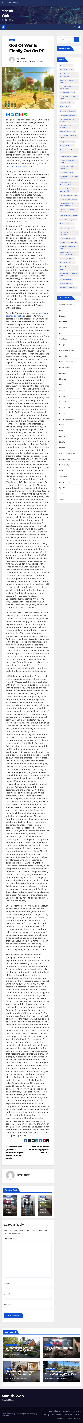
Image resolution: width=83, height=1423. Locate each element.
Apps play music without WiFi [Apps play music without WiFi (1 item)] (66, 75)
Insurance (63, 425)
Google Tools (64, 408)
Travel (61, 499)
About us (57, 1411)
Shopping (63, 476)
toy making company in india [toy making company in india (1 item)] (68, 274)
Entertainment (65, 368)
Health (62, 413)
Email (7, 1294)
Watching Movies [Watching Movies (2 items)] (66, 283)
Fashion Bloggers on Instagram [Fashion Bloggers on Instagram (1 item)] (67, 120)
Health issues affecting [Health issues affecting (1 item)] (68, 156)
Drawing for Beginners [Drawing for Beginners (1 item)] (68, 111)
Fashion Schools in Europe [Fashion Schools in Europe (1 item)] (67, 126)
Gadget (62, 390)
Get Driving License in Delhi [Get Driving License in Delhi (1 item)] (68, 137)
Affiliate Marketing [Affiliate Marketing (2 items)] (66, 70)
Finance (62, 379)
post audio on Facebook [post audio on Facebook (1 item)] (65, 233)
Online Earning (65, 459)
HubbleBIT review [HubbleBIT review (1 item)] (66, 172)
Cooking (62, 333)
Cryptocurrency (65, 339)
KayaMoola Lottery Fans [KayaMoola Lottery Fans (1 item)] (68, 195)
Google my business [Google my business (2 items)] (67, 146)
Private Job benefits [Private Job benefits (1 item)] (67, 238)
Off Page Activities (67, 453)
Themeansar (6, 1416)
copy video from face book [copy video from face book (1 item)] (68, 98)
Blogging (62, 316)
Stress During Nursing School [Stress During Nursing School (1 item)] (68, 268)
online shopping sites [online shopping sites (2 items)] (68, 220)
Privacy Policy (48, 1415)
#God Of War (37, 61)
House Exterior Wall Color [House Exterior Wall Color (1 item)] (67, 161)
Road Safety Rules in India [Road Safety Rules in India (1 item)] (67, 247)
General (62, 402)
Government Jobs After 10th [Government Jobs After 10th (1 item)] (68, 151)
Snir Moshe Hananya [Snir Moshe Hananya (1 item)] (67, 263)
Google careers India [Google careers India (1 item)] (67, 142)
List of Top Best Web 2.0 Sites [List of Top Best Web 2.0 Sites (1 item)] (68, 210)
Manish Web (13, 1396)
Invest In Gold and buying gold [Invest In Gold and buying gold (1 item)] (67, 190)
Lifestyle (63, 436)
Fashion (62, 373)
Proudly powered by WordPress (12, 1414)
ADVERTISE (77, 1411)
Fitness (62, 385)
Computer (63, 327)
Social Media (64, 482)
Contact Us (67, 1411)
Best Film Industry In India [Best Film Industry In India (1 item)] (67, 81)
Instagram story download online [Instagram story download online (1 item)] (66, 184)
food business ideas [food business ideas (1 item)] (67, 131)
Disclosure (69, 1415)
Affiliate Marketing (67, 305)
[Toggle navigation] (40, 27)
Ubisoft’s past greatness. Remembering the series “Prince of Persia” (14, 1152)
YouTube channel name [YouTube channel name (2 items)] (68, 287)
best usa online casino (17, 166)
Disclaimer (59, 1415)
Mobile (62, 442)
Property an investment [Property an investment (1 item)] (68, 242)
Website (7, 1304)
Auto (61, 310)
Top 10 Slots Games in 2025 (59, 1349)
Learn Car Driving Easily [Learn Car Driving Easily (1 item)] (68, 199)
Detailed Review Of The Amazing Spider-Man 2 (39, 1149)
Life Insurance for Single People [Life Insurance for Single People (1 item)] (66, 204)
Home (50, 1411)
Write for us (61, 1418)
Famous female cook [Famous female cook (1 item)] (68, 115)
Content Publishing (74, 1418)
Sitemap (78, 1415)
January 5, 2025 (13, 1378)
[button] (75, 27)
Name (7, 1284)
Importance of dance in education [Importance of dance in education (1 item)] (69, 178)
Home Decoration (66, 419)
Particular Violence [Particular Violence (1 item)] (67, 224)
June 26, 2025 (52, 1354)
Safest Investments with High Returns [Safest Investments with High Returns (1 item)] (67, 254)
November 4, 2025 (14, 1354)
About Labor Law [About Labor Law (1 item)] (66, 66)
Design (62, 345)
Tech (61, 493)
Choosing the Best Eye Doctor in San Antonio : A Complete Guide (21, 1374)
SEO (61, 471)
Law (61, 430)
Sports (62, 488)
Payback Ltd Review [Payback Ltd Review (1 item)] (67, 228)
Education (63, 356)
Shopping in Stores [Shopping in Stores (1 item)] (67, 259)
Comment (9, 1239)
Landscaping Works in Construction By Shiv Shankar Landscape (19, 1350)
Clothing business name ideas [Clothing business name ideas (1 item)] (66, 87)
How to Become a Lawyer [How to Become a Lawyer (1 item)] (66, 167)
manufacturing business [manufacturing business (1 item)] (69, 216)
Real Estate (64, 465)
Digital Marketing (66, 350)
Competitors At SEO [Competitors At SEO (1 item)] (67, 92)
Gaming (12, 40)
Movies (62, 448)
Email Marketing (66, 362)
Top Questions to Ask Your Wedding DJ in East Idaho (61, 1374)
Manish (22, 59)
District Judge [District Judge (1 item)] (65, 107)
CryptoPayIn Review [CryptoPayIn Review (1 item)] (67, 103)
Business (63, 322)
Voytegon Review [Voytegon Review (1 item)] (66, 279)
